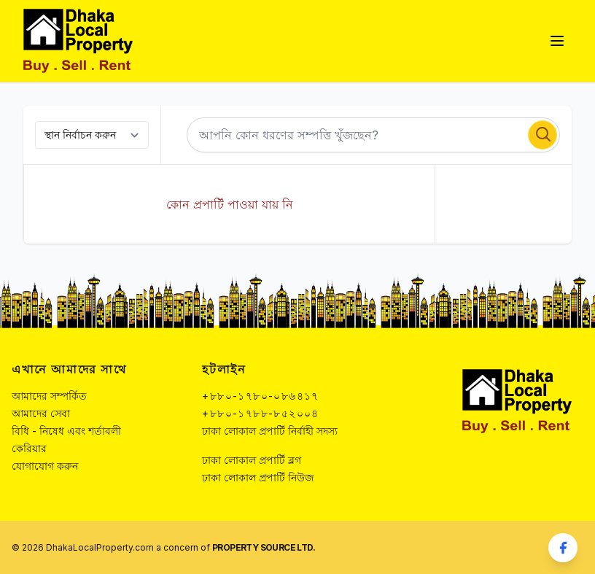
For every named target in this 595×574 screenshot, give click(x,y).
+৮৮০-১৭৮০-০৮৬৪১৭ (260, 395)
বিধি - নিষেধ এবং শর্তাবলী (66, 430)
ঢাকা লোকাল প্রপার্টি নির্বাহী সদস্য (270, 430)
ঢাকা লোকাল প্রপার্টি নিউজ (258, 477)
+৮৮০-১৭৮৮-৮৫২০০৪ (260, 413)
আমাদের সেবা (41, 413)
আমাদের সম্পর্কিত (49, 395)
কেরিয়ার (29, 448)
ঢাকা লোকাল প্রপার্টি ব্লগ (251, 460)
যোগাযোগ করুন (45, 465)
